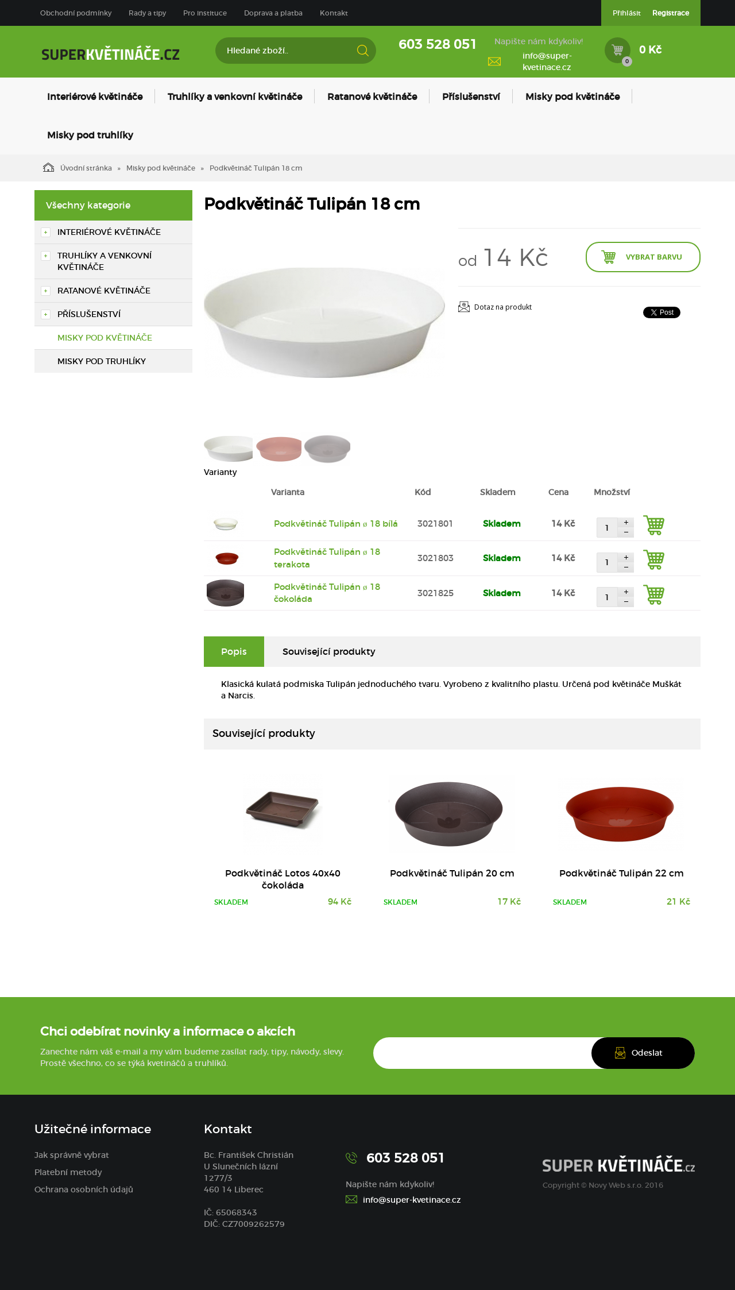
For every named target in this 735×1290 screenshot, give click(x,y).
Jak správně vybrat (71, 1155)
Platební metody (68, 1172)
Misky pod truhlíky (90, 135)
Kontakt (334, 13)
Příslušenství (471, 96)
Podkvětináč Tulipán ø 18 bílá (336, 523)
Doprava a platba (273, 13)
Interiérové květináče (94, 96)
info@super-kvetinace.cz (547, 61)
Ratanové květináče (372, 96)
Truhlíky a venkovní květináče (235, 96)
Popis (234, 651)
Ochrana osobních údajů (83, 1189)
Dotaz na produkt (503, 307)
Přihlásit (627, 13)
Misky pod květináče (572, 96)
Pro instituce (205, 13)
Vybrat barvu (654, 257)
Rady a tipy (147, 13)
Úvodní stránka (77, 167)
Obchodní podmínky (75, 13)
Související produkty (329, 651)
